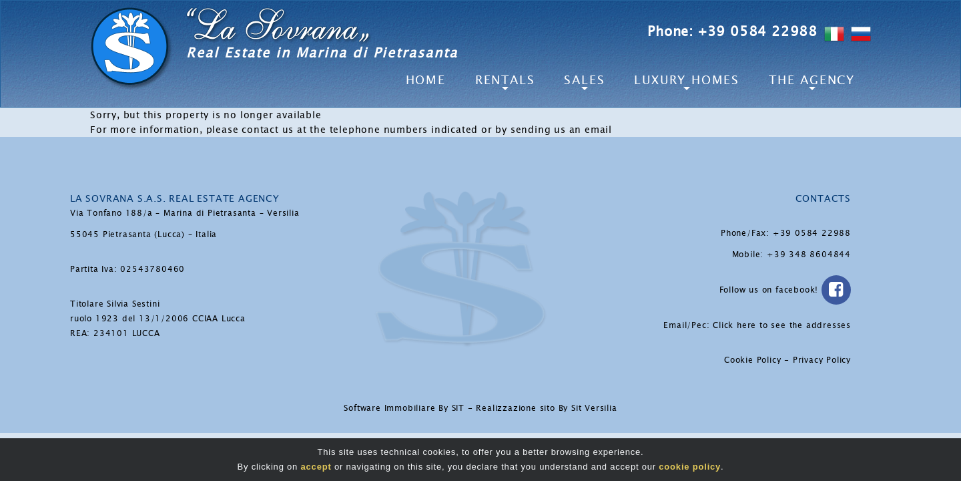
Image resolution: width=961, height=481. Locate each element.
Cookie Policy (752, 360)
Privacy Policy (822, 360)
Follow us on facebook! (785, 290)
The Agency (812, 80)
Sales (584, 80)
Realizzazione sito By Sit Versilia (546, 408)
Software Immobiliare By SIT (404, 408)
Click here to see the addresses (782, 325)
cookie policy (690, 467)
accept (316, 467)
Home (426, 80)
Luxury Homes (686, 80)
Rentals (505, 80)
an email (590, 129)
